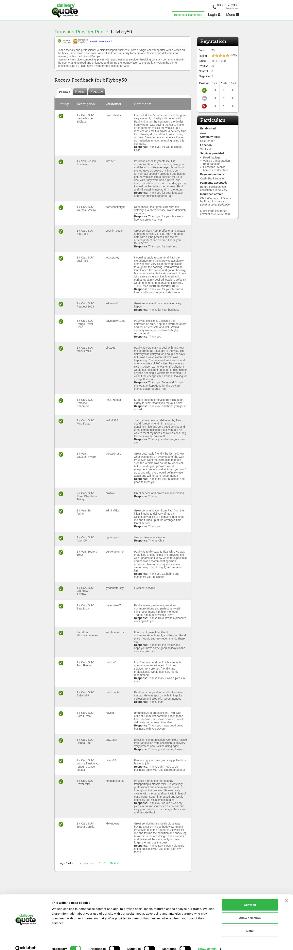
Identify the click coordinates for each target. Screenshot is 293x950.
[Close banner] (286, 893)
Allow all (250, 898)
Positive (64, 91)
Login (214, 15)
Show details (207, 942)
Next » (114, 863)
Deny (250, 924)
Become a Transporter (188, 14)
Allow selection (250, 911)
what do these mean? (101, 41)
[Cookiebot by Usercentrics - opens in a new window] (25, 942)
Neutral (80, 91)
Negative (96, 91)
